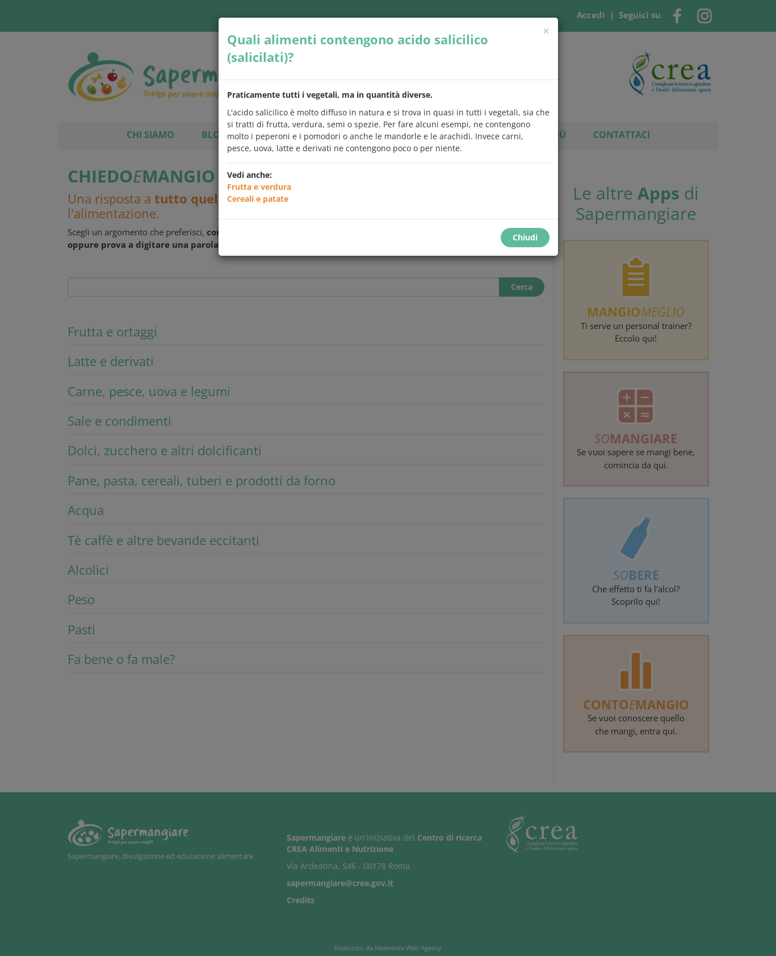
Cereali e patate (257, 198)
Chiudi (525, 237)
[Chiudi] (546, 31)
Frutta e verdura (259, 186)
